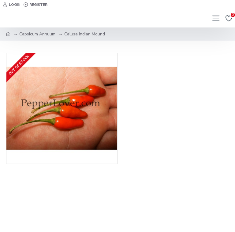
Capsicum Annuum (37, 34)
